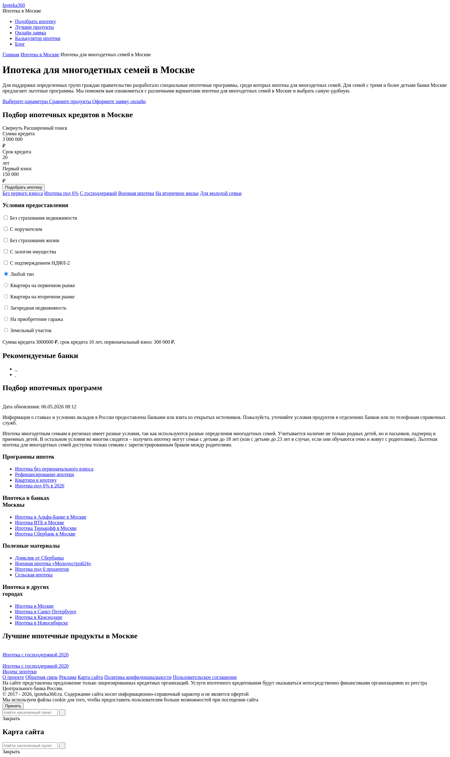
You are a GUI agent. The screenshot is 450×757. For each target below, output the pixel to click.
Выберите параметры (25, 101)
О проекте (13, 677)
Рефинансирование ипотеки (44, 474)
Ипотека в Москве (34, 606)
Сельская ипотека (33, 574)
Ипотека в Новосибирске (41, 622)
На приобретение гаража (36, 319)
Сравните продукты (70, 101)
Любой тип (22, 274)
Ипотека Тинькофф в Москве (46, 528)
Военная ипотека (136, 193)
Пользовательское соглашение (205, 677)
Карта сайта (90, 677)
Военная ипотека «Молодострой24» (53, 563)
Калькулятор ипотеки (37, 38)
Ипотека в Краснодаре (38, 617)
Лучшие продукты (34, 27)
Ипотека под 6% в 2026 (39, 485)
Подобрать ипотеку (35, 21)
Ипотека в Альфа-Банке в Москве (50, 517)
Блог (20, 44)
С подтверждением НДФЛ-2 (40, 263)
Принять (13, 706)
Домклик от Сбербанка (39, 557)
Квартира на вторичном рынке (42, 296)
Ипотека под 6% (61, 193)
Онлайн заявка (30, 32)
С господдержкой (98, 193)
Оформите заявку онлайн (119, 101)
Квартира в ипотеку (36, 480)
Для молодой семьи (221, 193)
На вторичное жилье (177, 193)
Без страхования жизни (34, 240)
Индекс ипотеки (19, 671)
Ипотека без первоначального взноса (54, 468)
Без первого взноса (22, 193)
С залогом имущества (33, 251)
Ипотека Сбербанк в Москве (45, 533)
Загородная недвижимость (38, 308)
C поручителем (26, 229)
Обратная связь (41, 677)
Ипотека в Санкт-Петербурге (45, 611)
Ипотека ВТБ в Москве (39, 522)
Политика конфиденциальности (138, 677)
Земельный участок (31, 330)
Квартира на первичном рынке (42, 285)
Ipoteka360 (13, 5)
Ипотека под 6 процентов (42, 569)
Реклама (68, 677)
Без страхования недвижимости (43, 218)
